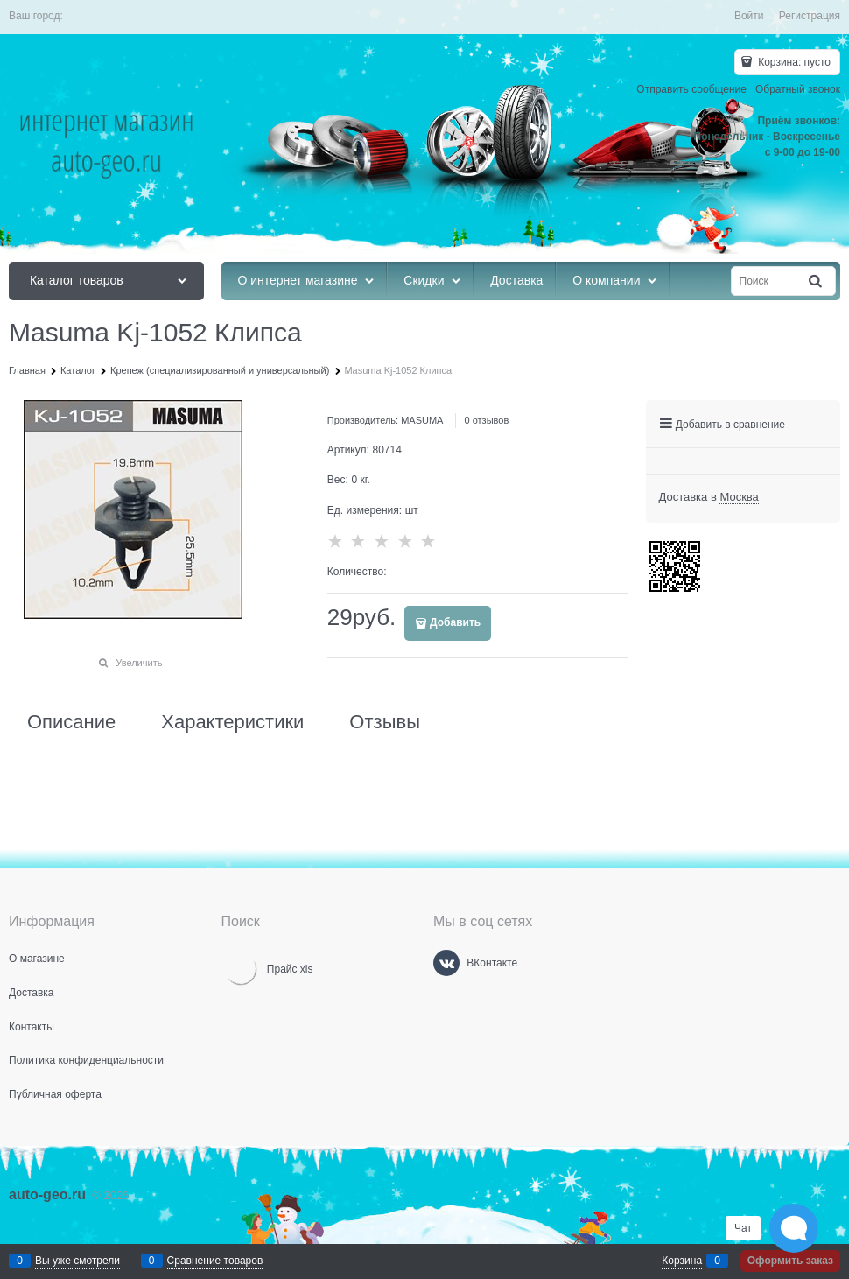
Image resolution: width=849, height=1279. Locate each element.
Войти (749, 16)
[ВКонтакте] (446, 963)
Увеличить (139, 662)
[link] (738, 497)
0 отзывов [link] (487, 420)
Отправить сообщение (691, 89)
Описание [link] (71, 722)
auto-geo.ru (47, 1194)
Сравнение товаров (215, 1261)
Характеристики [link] (232, 722)
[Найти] (816, 281)
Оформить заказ (790, 1260)
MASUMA (422, 420)
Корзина (682, 1261)
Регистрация (809, 16)
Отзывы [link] (384, 722)
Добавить (455, 622)
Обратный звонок (797, 89)
